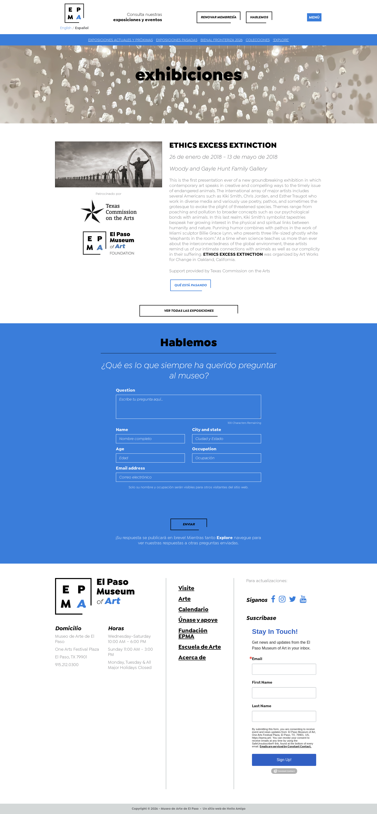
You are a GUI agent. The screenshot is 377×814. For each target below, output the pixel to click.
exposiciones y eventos (137, 19)
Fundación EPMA (192, 633)
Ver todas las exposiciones (189, 311)
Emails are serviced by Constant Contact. (285, 746)
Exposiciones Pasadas (176, 40)
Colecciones (258, 40)
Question (125, 390)
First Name (262, 682)
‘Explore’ (281, 40)
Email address (130, 468)
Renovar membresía (218, 17)
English (65, 28)
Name (122, 429)
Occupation (204, 449)
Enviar (189, 524)
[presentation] (148, 505)
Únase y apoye (198, 619)
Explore (225, 537)
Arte (184, 598)
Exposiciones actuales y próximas (120, 40)
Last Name (261, 706)
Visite (186, 588)
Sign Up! (284, 760)
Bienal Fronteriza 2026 (222, 40)
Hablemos (259, 17)
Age (120, 449)
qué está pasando (190, 285)
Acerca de (192, 657)
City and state (206, 429)
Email (257, 659)
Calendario (193, 609)
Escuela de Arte (199, 646)
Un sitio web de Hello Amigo (224, 809)
